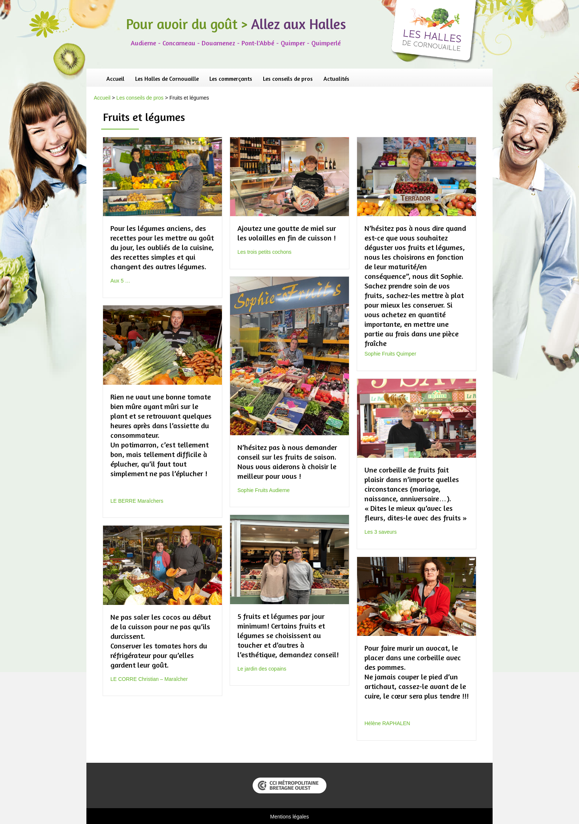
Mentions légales (289, 817)
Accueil (115, 78)
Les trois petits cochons (264, 252)
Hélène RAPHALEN (387, 723)
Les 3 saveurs (380, 532)
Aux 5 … (120, 281)
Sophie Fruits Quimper (390, 354)
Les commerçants (230, 78)
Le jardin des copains (261, 669)
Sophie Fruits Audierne (263, 490)
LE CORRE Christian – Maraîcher (149, 679)
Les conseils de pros (288, 78)
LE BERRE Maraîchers (136, 501)
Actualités (336, 78)
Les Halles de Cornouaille (167, 78)
